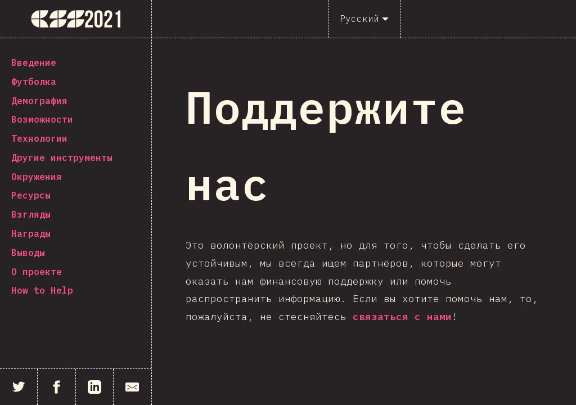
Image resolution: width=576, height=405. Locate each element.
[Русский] (364, 19)
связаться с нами (402, 316)
